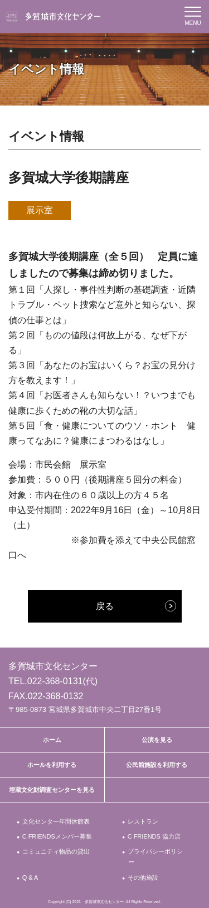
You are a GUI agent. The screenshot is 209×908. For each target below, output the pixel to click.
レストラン (143, 821)
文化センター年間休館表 (56, 821)
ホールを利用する (51, 764)
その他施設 (143, 877)
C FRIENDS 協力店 (154, 836)
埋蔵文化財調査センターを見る (52, 789)
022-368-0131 (55, 681)
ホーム (52, 739)
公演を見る (157, 739)
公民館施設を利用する (156, 764)
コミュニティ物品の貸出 (56, 851)
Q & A (30, 877)
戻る (105, 606)
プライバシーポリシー (155, 856)
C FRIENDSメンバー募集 (57, 836)
